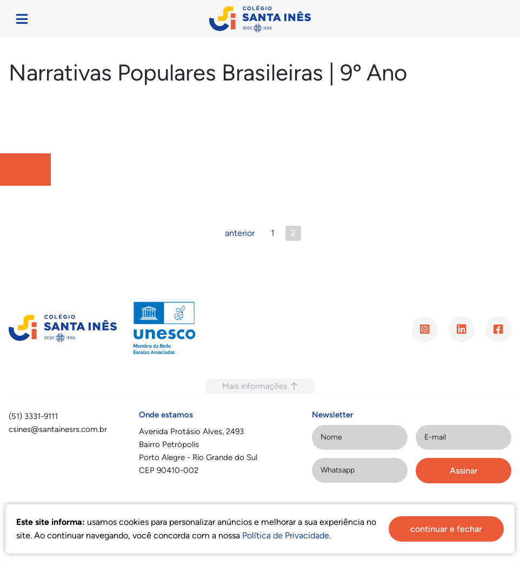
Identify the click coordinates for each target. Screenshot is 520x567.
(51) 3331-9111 (33, 416)
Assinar (464, 470)
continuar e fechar (446, 529)
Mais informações (260, 386)
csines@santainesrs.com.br (58, 429)
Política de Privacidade (285, 535)
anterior (240, 233)
